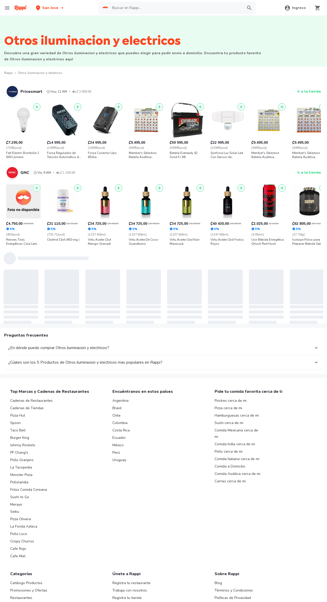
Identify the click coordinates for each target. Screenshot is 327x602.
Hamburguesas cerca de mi (237, 415)
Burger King (19, 437)
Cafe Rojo (18, 548)
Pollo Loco (18, 533)
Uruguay (119, 460)
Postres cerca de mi (231, 400)
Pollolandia (19, 482)
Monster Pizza (21, 474)
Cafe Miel (18, 556)
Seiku (14, 511)
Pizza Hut (17, 415)
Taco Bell (18, 430)
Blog (218, 583)
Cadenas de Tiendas (27, 408)
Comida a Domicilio (230, 466)
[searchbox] (176, 8)
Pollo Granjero (21, 460)
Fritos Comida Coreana (28, 489)
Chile (116, 415)
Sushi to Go (19, 497)
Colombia (119, 422)
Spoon (15, 422)
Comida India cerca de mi (235, 444)
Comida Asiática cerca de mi (237, 473)
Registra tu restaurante (131, 583)
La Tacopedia (21, 467)
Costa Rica (121, 430)
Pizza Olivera (20, 519)
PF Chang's (19, 452)
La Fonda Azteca (23, 526)
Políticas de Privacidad (233, 597)
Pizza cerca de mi (228, 408)
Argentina (120, 400)
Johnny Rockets (22, 445)
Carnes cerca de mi (230, 481)
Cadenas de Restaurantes (31, 400)
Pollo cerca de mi (228, 451)
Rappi (8, 73)
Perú (116, 452)
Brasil (117, 408)
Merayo (16, 504)
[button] (50, 8)
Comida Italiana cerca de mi (237, 458)
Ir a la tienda (309, 91)
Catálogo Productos (26, 583)
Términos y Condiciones (234, 590)
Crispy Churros (22, 541)
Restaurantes (21, 597)
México (118, 445)
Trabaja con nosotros (129, 590)
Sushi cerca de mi (229, 422)
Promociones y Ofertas (28, 590)
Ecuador (119, 437)
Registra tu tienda (127, 597)
